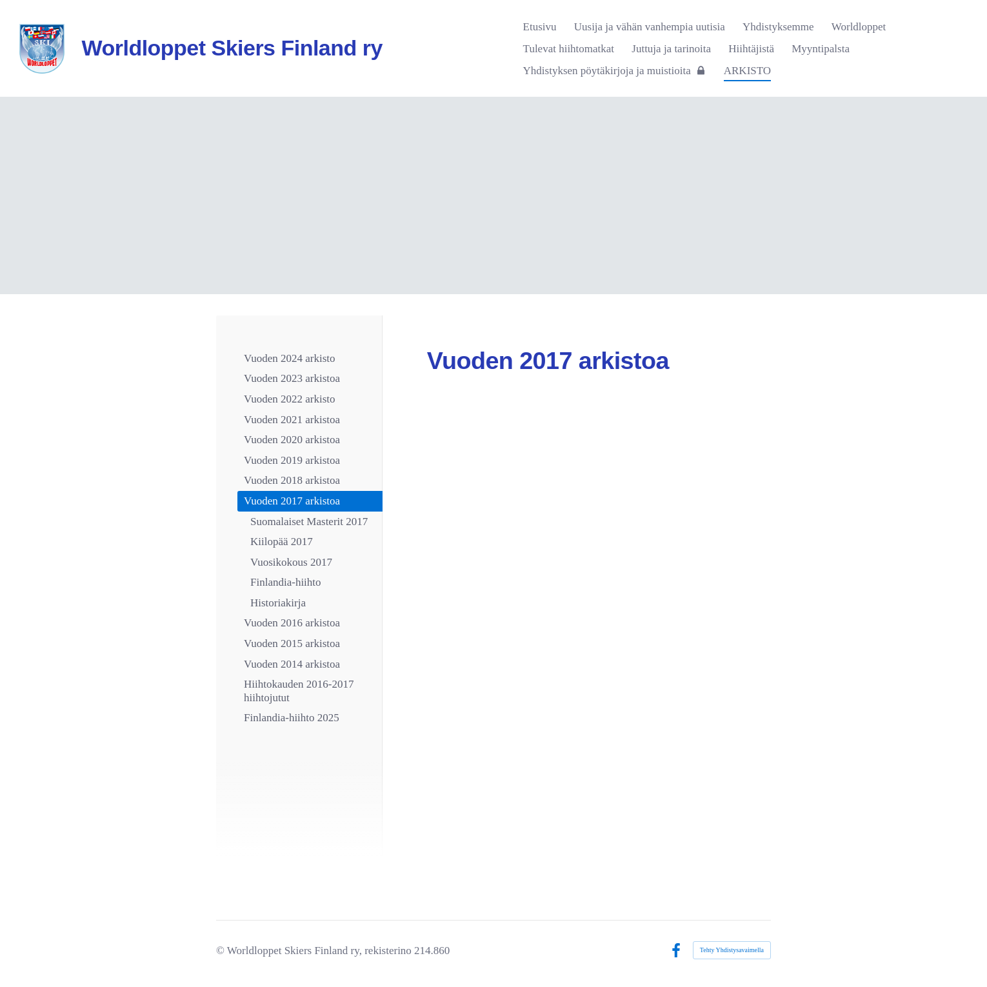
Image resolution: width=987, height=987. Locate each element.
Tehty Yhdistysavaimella (732, 949)
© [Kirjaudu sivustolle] (221, 950)
